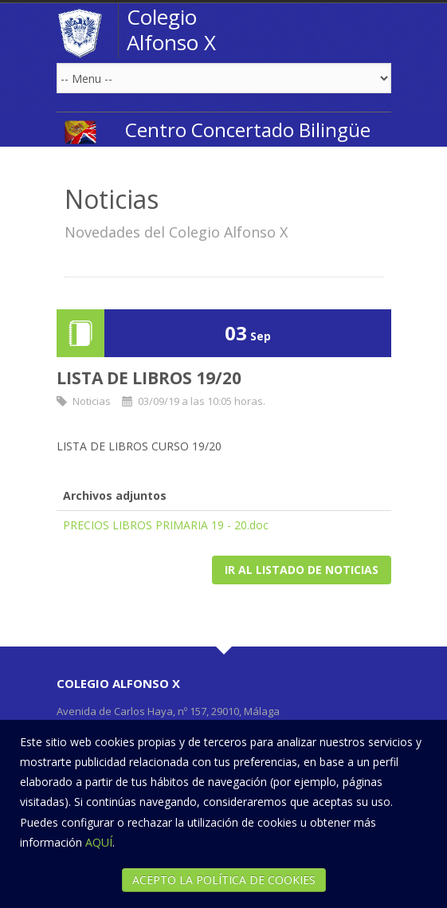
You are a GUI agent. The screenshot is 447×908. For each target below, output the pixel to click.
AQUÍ (98, 842)
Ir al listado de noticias (301, 569)
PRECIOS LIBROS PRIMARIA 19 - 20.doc (166, 525)
